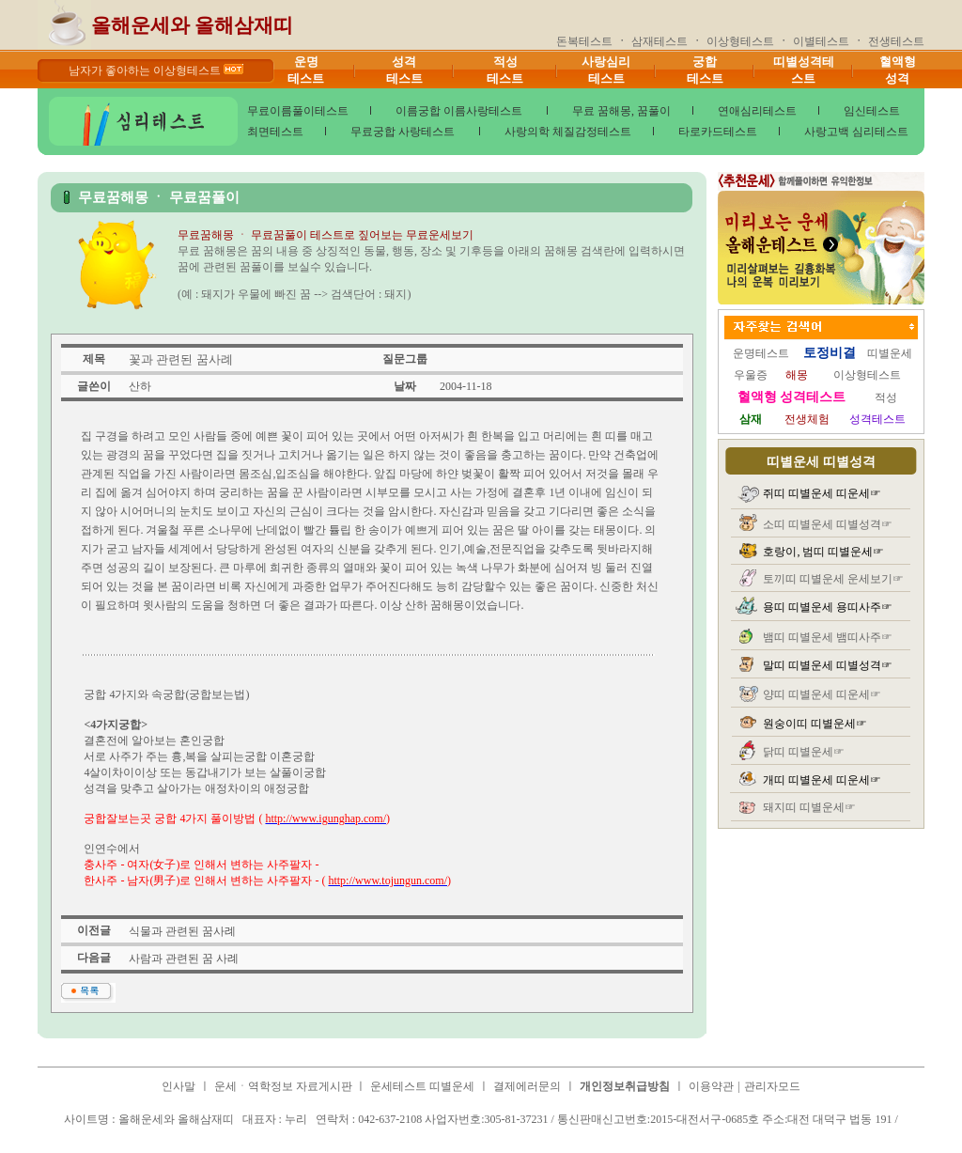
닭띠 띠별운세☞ (804, 751)
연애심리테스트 (757, 110)
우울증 (751, 375)
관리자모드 (772, 1086)
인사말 (178, 1086)
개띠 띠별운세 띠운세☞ (822, 780)
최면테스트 (275, 131)
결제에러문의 (527, 1086)
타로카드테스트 (717, 131)
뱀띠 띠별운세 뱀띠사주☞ (827, 637)
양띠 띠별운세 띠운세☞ (822, 694)
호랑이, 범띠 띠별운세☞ (823, 551)
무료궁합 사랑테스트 (404, 131)
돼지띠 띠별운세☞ (809, 807)
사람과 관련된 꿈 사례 (184, 958)
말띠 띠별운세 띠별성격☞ (827, 665)
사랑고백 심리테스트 (856, 131)
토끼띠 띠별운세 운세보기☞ (833, 578)
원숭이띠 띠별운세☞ (815, 723)
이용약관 (711, 1086)
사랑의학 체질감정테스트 (567, 131)
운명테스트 (761, 353)
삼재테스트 (659, 41)
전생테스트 (896, 41)
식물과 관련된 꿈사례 (182, 931)
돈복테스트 (584, 41)
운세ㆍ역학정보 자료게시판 (284, 1086)
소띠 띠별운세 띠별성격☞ (827, 524)
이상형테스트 (740, 41)
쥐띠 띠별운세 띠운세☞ (822, 493)
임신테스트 (872, 110)
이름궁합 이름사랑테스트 (460, 110)
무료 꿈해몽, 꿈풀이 (621, 110)
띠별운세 (889, 353)
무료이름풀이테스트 (298, 110)
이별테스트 (821, 41)
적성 (886, 397)
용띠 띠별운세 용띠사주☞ (827, 607)
